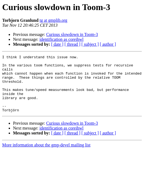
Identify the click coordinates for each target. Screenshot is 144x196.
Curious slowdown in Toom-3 (72, 34)
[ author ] (108, 44)
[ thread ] (72, 44)
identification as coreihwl (62, 39)
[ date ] (57, 44)
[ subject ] (90, 44)
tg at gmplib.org (53, 20)
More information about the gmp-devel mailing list (46, 156)
